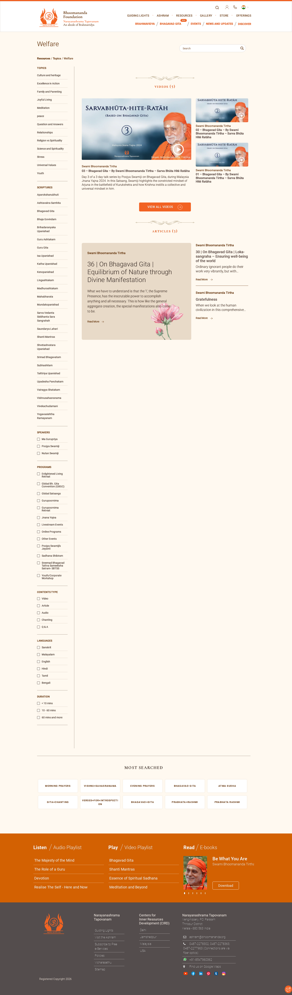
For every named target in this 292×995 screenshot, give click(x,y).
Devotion (41, 878)
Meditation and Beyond (128, 887)
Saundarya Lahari (47, 328)
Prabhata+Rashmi (185, 802)
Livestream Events (50, 524)
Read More (95, 321)
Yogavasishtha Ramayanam (45, 416)
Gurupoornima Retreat (48, 509)
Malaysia (145, 944)
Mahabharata (45, 296)
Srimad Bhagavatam (49, 357)
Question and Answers (50, 124)
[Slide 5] (205, 893)
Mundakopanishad (48, 304)
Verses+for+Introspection (100, 802)
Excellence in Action (48, 83)
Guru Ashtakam (46, 239)
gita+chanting (58, 802)
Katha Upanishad (47, 263)
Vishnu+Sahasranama (100, 786)
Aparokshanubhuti (48, 194)
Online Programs (49, 531)
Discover (244, 24)
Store (224, 15)
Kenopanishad (45, 271)
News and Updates (219, 24)
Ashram (163, 15)
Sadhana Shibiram (50, 555)
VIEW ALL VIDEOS (164, 207)
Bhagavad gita (185, 786)
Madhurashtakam (47, 288)
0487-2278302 (199, 944)
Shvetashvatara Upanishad (46, 347)
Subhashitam (45, 365)
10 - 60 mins (46, 710)
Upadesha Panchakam (50, 381)
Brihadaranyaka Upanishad (46, 229)
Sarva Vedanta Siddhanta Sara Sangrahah (46, 316)
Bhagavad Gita (170, 24)
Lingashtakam (45, 280)
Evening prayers (142, 786)
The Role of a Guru (49, 869)
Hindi (42, 668)
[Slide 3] (196, 893)
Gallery (206, 15)
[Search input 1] (210, 48)
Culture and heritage (49, 75)
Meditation (43, 107)
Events (196, 24)
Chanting (44, 619)
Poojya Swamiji (48, 446)
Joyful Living (44, 99)
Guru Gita (42, 247)
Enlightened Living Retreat (50, 475)
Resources (184, 15)
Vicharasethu (103, 962)
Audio (42, 612)
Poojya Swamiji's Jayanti (49, 547)
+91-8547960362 (200, 959)
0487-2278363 (219, 944)
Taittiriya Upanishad (48, 373)
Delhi (143, 930)
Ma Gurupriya (47, 439)
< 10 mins (45, 703)
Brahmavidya (145, 24)
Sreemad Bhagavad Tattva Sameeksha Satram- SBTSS (50, 565)
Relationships (45, 132)
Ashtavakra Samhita (49, 202)
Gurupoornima (48, 500)
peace (40, 116)
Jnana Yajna (46, 517)
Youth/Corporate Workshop (49, 577)
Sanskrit (44, 647)
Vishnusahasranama (49, 397)
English (43, 661)
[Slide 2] (192, 893)
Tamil (42, 675)
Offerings (243, 15)
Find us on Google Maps (205, 966)
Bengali (43, 682)
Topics (57, 58)
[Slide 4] (200, 893)
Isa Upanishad (45, 255)
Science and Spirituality (50, 148)
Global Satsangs (49, 493)
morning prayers (58, 786)
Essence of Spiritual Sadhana (133, 878)
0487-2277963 (193, 948)
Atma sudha (227, 786)
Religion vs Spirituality (49, 140)
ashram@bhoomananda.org (207, 937)
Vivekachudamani (47, 406)
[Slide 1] (188, 893)
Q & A (42, 627)
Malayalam (46, 654)
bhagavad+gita (142, 802)
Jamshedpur (148, 937)
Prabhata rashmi (227, 802)
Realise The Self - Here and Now (61, 887)
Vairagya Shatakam (48, 389)
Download (225, 886)
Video (42, 598)
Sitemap (100, 969)
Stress (40, 156)
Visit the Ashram (105, 937)
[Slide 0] (184, 893)
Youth (40, 173)
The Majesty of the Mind (54, 860)
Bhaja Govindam (46, 219)
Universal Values (46, 165)
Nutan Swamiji (47, 453)
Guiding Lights (138, 15)
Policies (99, 955)
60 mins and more (49, 717)
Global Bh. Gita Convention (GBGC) (50, 485)
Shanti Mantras (46, 336)
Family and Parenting (49, 91)
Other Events (47, 538)
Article (43, 605)
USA (143, 951)
